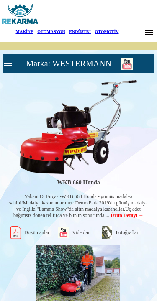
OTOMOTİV (106, 31)
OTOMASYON (51, 31)
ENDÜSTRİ (80, 31)
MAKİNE (24, 31)
